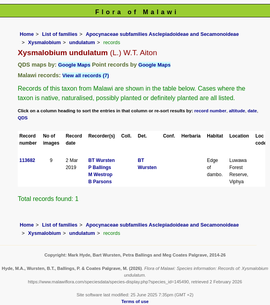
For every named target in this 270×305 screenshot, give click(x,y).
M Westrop (100, 174)
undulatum (82, 42)
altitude (237, 110)
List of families (60, 34)
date (252, 110)
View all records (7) (85, 75)
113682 (27, 160)
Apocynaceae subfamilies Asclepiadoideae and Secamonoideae (162, 34)
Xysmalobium (44, 42)
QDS (23, 117)
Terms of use (135, 301)
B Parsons (100, 181)
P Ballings (99, 167)
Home (27, 34)
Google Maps (74, 65)
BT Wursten (101, 160)
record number (210, 110)
